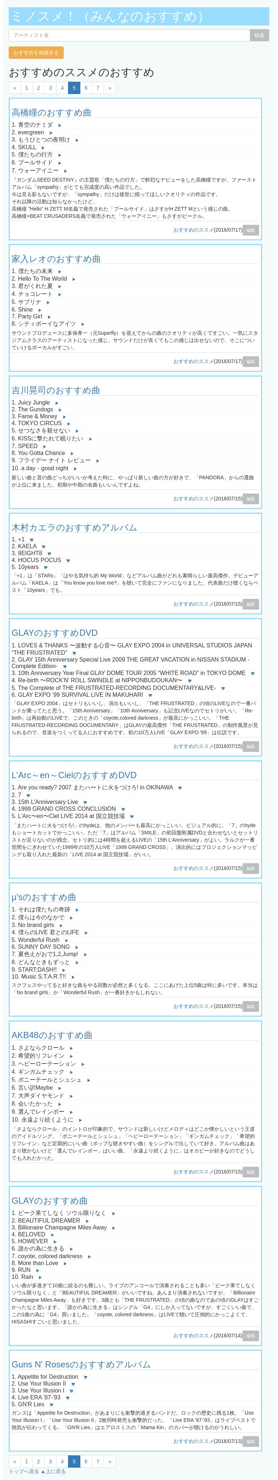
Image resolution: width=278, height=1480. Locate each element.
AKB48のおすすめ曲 (52, 1035)
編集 (251, 230)
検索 (259, 35)
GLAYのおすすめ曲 (50, 1200)
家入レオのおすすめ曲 (56, 259)
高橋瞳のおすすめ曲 (52, 112)
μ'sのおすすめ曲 (44, 897)
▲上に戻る (53, 1471)
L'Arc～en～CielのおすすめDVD (74, 775)
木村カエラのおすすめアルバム (75, 527)
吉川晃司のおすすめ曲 (56, 390)
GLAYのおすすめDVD (55, 633)
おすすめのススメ (193, 230)
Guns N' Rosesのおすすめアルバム (81, 1364)
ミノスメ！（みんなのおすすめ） (110, 16)
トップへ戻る (24, 1471)
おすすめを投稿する (36, 53)
